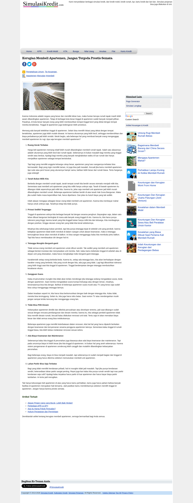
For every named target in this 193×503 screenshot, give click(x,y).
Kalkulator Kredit (60, 493)
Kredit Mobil (52, 51)
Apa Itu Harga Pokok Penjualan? (42, 409)
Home (29, 51)
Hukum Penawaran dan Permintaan (43, 412)
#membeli (50, 76)
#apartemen (31, 76)
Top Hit (118, 493)
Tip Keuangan (51, 72)
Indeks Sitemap (109, 493)
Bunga (76, 51)
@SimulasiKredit (56, 487)
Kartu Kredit (126, 51)
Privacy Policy (127, 493)
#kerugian (41, 76)
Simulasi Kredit (47, 493)
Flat (113, 51)
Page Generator (133, 101)
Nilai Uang (89, 51)
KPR (39, 51)
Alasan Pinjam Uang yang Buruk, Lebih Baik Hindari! (50, 403)
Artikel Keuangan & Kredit (137, 125)
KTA (65, 51)
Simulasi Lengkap (133, 106)
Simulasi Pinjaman (75, 493)
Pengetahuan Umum (35, 72)
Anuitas (102, 51)
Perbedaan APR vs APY (38, 406)
